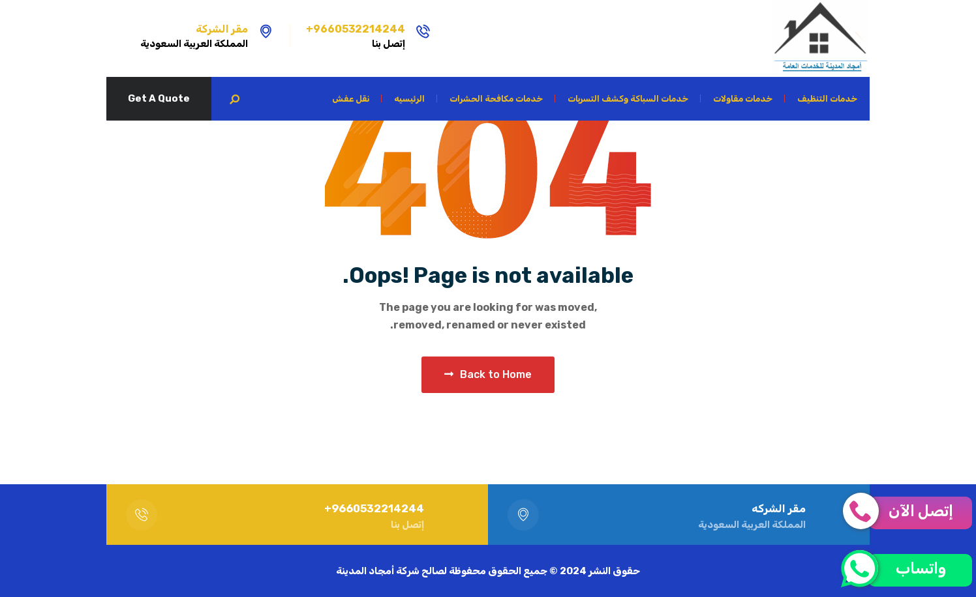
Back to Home (488, 374)
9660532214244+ (355, 29)
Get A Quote (159, 98)
